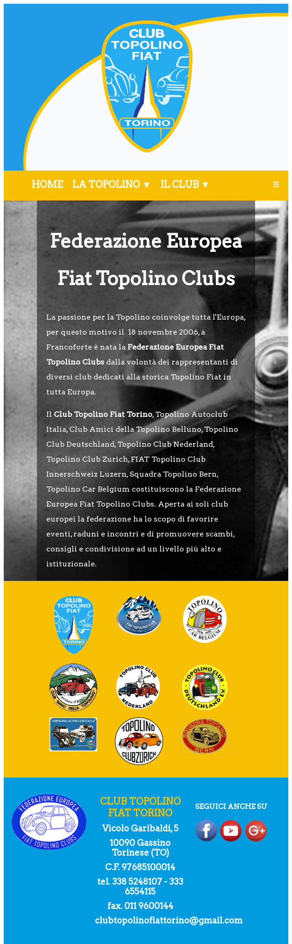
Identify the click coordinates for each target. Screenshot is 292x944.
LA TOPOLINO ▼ (111, 184)
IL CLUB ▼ (185, 184)
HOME (47, 184)
